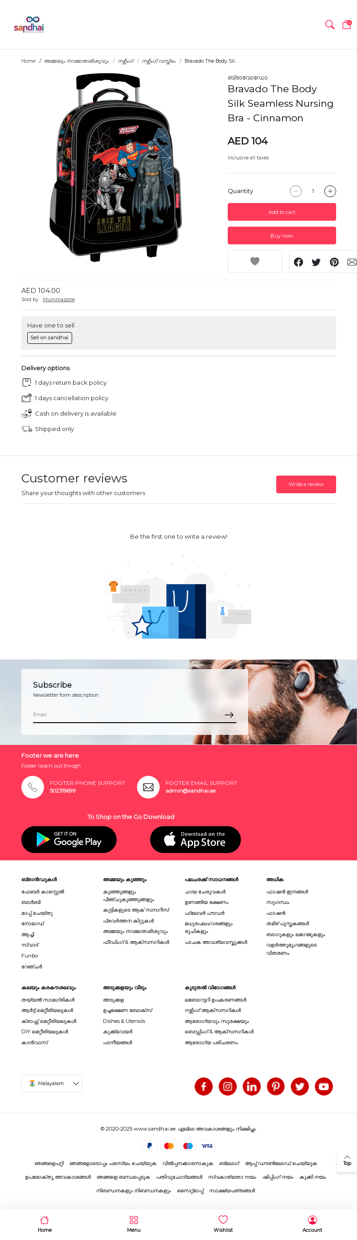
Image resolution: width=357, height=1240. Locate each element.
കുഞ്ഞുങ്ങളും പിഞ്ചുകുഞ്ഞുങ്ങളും (128, 895)
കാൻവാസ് (34, 1042)
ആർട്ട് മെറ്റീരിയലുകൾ (47, 1010)
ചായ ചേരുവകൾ (205, 891)
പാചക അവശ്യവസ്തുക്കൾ (216, 942)
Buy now (281, 236)
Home (28, 61)
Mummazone (59, 300)
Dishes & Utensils (124, 1021)
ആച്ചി (27, 934)
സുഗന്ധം (277, 902)
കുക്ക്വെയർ (117, 1031)
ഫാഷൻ (275, 913)
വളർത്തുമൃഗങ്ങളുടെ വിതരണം (291, 949)
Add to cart (282, 212)
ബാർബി (30, 902)
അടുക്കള (113, 1000)
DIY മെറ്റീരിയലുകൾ (44, 1031)
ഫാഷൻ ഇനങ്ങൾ (287, 891)
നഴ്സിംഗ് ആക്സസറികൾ (213, 1010)
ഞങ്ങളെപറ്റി (49, 1163)
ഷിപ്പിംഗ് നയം (277, 1177)
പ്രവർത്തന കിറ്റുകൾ (128, 921)
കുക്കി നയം (312, 1177)
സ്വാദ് (29, 945)
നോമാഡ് (32, 923)
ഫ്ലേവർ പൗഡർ (205, 913)
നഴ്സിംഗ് (125, 61)
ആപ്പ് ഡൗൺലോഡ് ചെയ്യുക (281, 1163)
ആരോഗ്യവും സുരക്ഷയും (217, 1021)
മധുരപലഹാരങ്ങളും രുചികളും (209, 927)
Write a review (306, 484)
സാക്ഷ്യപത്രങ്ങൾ (232, 1190)
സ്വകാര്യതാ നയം (232, 1177)
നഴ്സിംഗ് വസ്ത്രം (159, 61)
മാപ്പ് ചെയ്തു (37, 913)
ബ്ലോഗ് (229, 1163)
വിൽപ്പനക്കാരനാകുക (187, 1163)
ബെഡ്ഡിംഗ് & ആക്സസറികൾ (219, 1031)
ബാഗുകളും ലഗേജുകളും (295, 934)
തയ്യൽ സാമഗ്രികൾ (47, 1000)
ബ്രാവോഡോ (248, 77)
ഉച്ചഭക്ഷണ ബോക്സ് (127, 1010)
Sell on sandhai (49, 337)
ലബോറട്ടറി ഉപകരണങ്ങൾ (215, 1000)
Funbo (29, 955)
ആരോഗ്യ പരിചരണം (211, 1042)
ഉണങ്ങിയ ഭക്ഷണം (207, 902)
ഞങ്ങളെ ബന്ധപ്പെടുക (123, 1177)
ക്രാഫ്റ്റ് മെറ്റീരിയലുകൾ (48, 1021)
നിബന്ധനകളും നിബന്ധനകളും (133, 1190)
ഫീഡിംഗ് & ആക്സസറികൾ (136, 942)
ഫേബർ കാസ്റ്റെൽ (42, 891)
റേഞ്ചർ (31, 966)
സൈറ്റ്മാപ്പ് (190, 1190)
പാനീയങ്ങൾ (117, 1042)
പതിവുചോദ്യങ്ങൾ (179, 1177)
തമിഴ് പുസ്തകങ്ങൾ (287, 923)
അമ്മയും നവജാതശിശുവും (76, 61)
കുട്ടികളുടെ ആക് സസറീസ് (136, 910)
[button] (329, 24)
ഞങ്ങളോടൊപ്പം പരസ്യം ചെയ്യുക (112, 1163)
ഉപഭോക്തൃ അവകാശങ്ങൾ (58, 1177)
